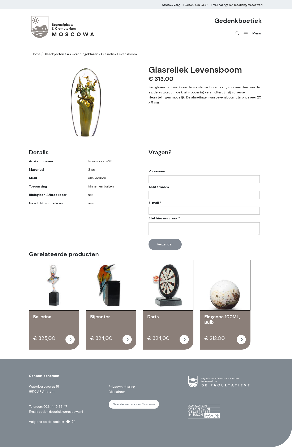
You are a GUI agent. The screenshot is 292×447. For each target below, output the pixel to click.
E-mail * (155, 203)
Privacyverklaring (122, 386)
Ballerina (42, 317)
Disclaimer (117, 391)
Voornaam (157, 171)
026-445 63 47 (55, 406)
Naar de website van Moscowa (134, 404)
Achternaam (159, 187)
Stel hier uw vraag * (164, 218)
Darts (153, 317)
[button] (245, 33)
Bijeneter (100, 317)
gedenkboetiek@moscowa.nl (61, 411)
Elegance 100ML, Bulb (222, 319)
